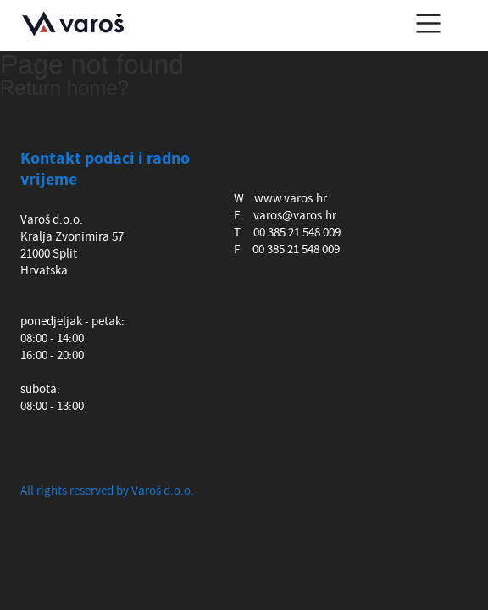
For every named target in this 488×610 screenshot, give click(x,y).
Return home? (64, 87)
